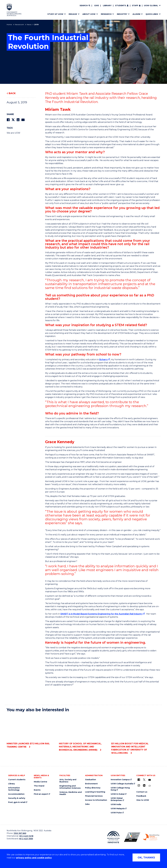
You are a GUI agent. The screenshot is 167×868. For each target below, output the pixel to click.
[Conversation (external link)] (149, 786)
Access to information (96, 800)
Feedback (141, 796)
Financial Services (94, 796)
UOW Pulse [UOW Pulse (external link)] (116, 813)
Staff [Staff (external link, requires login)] (135, 5)
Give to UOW (142, 800)
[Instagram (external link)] (138, 785)
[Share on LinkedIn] (18, 120)
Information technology (14, 789)
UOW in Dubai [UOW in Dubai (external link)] (117, 794)
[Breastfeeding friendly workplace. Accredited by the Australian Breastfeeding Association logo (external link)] (151, 837)
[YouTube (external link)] (149, 780)
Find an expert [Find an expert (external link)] (41, 794)
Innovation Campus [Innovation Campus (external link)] (120, 780)
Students (120, 5)
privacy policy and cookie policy (34, 857)
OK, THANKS (146, 857)
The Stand (39, 786)
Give (96, 5)
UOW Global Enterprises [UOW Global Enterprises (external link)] (117, 799)
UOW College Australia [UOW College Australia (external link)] (122, 784)
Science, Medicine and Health (70, 793)
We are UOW (13, 133)
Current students (16, 780)
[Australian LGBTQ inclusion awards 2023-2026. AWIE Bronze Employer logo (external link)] (132, 837)
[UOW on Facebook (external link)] (138, 779)
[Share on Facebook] (8, 120)
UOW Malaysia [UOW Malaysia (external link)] (118, 808)
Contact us (141, 792)
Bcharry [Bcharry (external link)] (103, 359)
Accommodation (16, 794)
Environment (91, 784)
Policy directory (92, 788)
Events (37, 790)
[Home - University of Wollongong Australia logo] (14, 10)
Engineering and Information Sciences (70, 787)
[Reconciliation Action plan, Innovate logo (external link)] (113, 837)
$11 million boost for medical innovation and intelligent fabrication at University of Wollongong (135, 734)
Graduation (90, 780)
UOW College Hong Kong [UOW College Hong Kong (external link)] (120, 789)
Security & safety (16, 798)
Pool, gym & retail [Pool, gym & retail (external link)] (16, 802)
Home (9, 24)
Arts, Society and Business (67, 781)
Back (12, 93)
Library (107, 5)
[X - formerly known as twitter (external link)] (144, 779)
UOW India (116, 804)
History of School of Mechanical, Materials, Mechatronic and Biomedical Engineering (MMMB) (83, 732)
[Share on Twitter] (13, 120)
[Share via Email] (23, 120)
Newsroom (19, 24)
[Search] (84, 5)
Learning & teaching (95, 792)
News (29, 24)
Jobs (87, 804)
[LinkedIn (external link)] (144, 785)
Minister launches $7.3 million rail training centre (31, 731)
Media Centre (40, 782)
